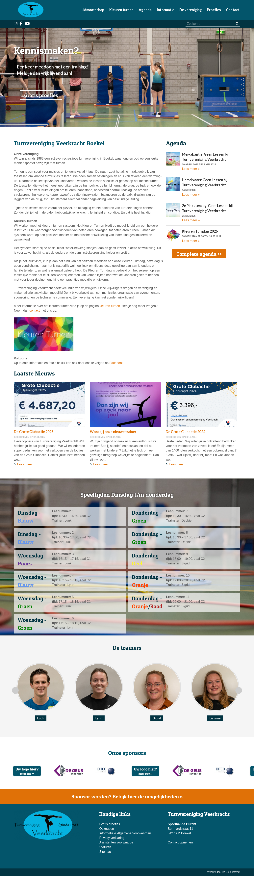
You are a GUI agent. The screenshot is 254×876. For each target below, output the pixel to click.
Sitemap (105, 851)
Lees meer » (191, 168)
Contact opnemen (180, 842)
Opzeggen (106, 828)
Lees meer (24, 464)
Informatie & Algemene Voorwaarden (125, 833)
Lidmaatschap (93, 10)
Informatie (165, 10)
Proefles (214, 10)
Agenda (145, 10)
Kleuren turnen (121, 10)
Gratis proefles (41, 95)
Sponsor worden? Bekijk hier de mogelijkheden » (127, 796)
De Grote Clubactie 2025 (33, 431)
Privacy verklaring (111, 837)
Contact (233, 10)
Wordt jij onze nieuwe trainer (113, 431)
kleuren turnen (110, 306)
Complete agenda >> (199, 254)
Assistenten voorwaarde (116, 842)
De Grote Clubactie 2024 (185, 431)
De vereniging (190, 10)
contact (34, 310)
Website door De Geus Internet (223, 872)
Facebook (116, 363)
